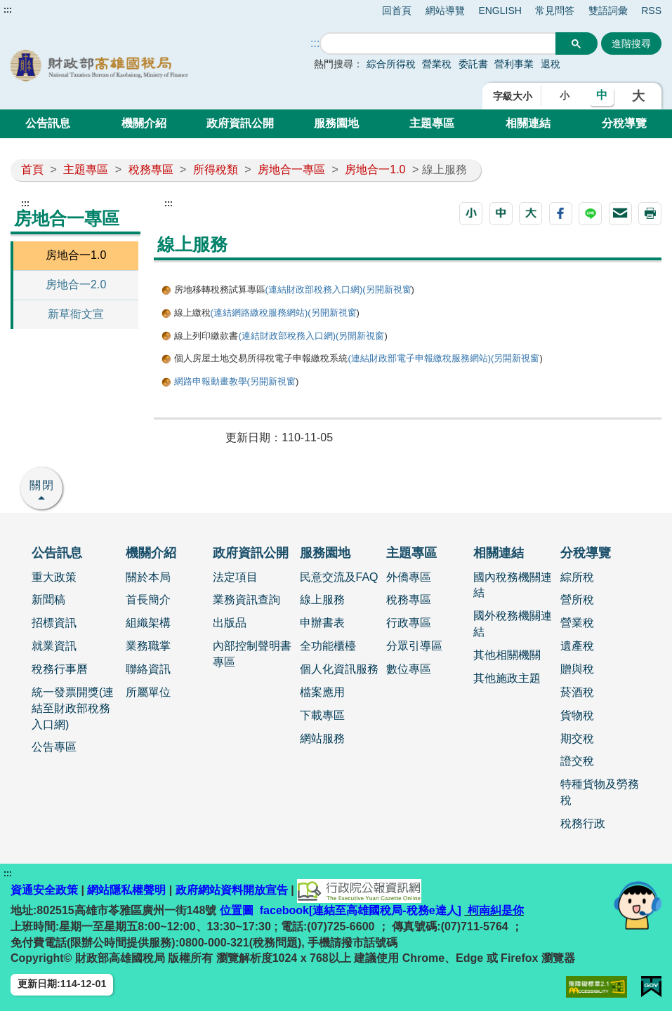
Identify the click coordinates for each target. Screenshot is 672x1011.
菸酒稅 (577, 692)
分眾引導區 (414, 646)
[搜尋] (438, 43)
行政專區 (408, 623)
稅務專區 (151, 169)
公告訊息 (47, 123)
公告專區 (54, 747)
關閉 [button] (42, 485)
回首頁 (396, 10)
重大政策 (54, 577)
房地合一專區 (291, 169)
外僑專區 (408, 577)
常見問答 (554, 10)
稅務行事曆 (60, 669)
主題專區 (431, 123)
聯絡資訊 (148, 669)
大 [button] (638, 96)
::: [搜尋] (314, 43)
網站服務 (322, 738)
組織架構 (148, 623)
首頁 (32, 169)
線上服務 (322, 599)
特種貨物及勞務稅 (599, 792)
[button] (470, 213)
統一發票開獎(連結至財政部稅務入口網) (73, 708)
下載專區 (322, 715)
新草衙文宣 (76, 314)
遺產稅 (577, 646)
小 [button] (564, 95)
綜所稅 (577, 577)
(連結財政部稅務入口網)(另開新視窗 (338, 289)
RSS (651, 10)
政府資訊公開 (240, 123)
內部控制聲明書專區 (252, 654)
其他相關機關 (507, 655)
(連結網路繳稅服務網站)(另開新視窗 (284, 312)
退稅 (550, 63)
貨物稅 (577, 715)
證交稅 (577, 761)
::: (8, 10)
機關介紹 (143, 123)
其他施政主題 (507, 678)
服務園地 (336, 123)
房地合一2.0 (76, 284)
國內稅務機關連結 (512, 585)
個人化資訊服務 (339, 669)
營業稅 (437, 63)
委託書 (473, 63)
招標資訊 (54, 623)
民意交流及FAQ (339, 577)
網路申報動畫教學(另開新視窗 (235, 381)
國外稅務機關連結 (512, 624)
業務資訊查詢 (246, 599)
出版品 (229, 623)
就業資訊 (54, 646)
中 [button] (601, 95)
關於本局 (148, 577)
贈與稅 (577, 669)
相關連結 (528, 123)
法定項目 (235, 577)
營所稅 (577, 599)
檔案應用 (322, 692)
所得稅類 (215, 169)
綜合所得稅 (391, 63)
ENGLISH (499, 10)
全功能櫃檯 (328, 646)
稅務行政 (582, 823)
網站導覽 (445, 10)
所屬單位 (148, 692)
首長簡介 (148, 599)
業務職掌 (148, 646)
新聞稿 (48, 599)
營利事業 (514, 63)
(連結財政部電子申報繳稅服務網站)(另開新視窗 (443, 358)
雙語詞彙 (608, 10)
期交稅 (577, 738)
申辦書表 (322, 623)
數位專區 (408, 669)
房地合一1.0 (375, 169)
